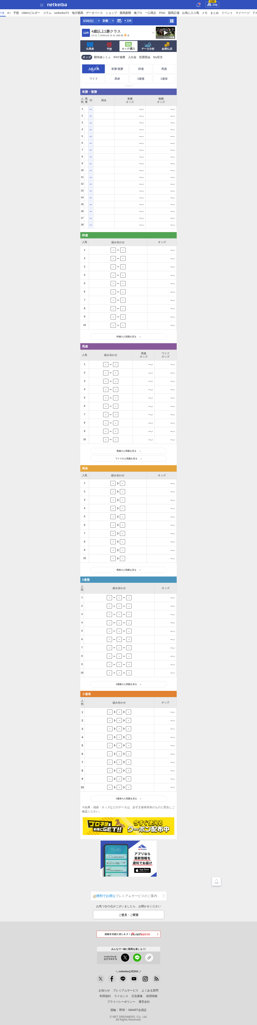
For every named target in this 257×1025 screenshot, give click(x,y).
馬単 (117, 78)
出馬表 (90, 46)
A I (39, 12)
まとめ (245, 12)
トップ (5, 12)
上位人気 (93, 68)
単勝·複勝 (117, 68)
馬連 (164, 68)
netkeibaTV (92, 12)
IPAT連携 (119, 57)
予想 (47, 12)
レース (31, 12)
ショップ (142, 12)
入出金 (132, 57)
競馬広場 (204, 12)
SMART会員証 (137, 1009)
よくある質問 (150, 990)
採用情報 (151, 996)
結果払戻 (167, 46)
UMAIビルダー (61, 12)
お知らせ (104, 990)
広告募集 (137, 996)
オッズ (87, 57)
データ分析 (147, 46)
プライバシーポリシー (121, 1001)
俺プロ (169, 12)
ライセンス (121, 996)
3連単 (164, 78)
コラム (78, 12)
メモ (235, 12)
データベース (125, 12)
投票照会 (144, 57)
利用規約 (105, 996)
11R (129, 20)
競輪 (212, 4)
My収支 (158, 57)
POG (193, 12)
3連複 (141, 78)
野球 (122, 1009)
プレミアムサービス (125, 990)
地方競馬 (108, 12)
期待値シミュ (102, 57)
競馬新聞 (156, 12)
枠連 (141, 68)
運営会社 (144, 1001)
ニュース (18, 12)
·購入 (128, 46)
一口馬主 (181, 12)
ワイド (93, 78)
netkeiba (57, 4)
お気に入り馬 (221, 12)
